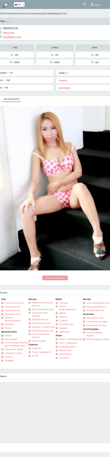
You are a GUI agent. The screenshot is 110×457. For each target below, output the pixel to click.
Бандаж (63, 328)
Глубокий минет (67, 346)
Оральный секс (13, 310)
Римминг (9, 360)
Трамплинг (64, 331)
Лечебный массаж (41, 323)
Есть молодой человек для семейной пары (16, 344)
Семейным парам (14, 349)
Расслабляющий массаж (40, 335)
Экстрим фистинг (95, 310)
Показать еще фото (55, 278)
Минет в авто (66, 350)
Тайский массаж (40, 319)
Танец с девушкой (41, 352)
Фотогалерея (11, 99)
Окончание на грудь (96, 321)
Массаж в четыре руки (43, 327)
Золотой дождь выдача (94, 334)
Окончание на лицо (96, 325)
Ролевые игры (66, 324)
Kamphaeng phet (39, 13)
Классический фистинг (98, 303)
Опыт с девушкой (68, 343)
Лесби (35, 355)
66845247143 (10, 28)
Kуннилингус (65, 354)
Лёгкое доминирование (67, 308)
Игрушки (9, 324)
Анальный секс (12, 306)
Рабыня (63, 316)
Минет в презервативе (70, 339)
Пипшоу (9, 356)
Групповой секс (13, 314)
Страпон (63, 320)
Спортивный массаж (42, 330)
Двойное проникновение (13, 319)
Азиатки (63, 80)
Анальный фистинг (96, 306)
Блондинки (64, 87)
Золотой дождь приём (97, 339)
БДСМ (62, 313)
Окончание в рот (95, 318)
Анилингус (64, 358)
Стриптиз (37, 348)
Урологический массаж (39, 314)
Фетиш (8, 328)
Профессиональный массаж (42, 304)
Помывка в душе (13, 353)
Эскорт (8, 335)
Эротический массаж (43, 309)
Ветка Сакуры (39, 341)
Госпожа (63, 303)
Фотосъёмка (11, 339)
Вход (95, 4)
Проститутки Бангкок (10, 13)
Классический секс (14, 303)
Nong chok (26, 13)
